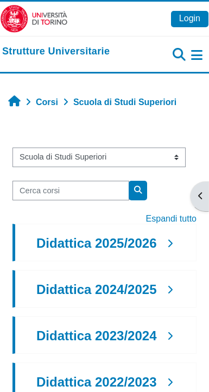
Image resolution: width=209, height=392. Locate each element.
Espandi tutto (171, 218)
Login (189, 18)
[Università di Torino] (34, 18)
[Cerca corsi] (70, 190)
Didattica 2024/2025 (96, 289)
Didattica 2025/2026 (96, 243)
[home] (56, 52)
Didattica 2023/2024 (96, 335)
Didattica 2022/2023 (96, 382)
